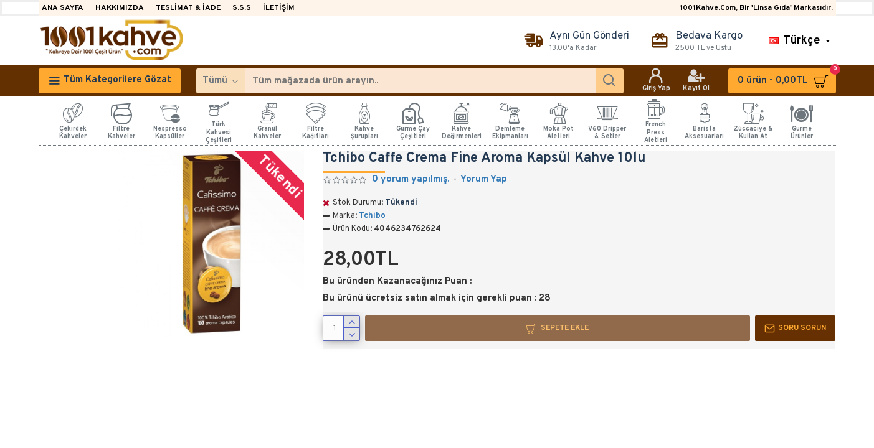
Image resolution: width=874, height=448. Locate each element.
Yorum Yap (483, 179)
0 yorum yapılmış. (410, 179)
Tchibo (372, 216)
